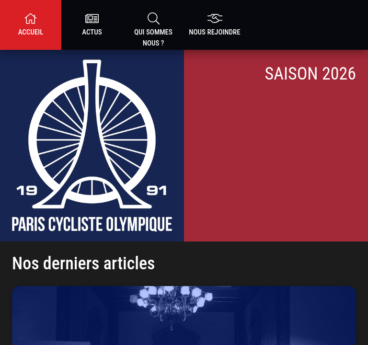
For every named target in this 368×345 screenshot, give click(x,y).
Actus (92, 24)
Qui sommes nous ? (153, 29)
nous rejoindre (214, 24)
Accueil (30, 24)
